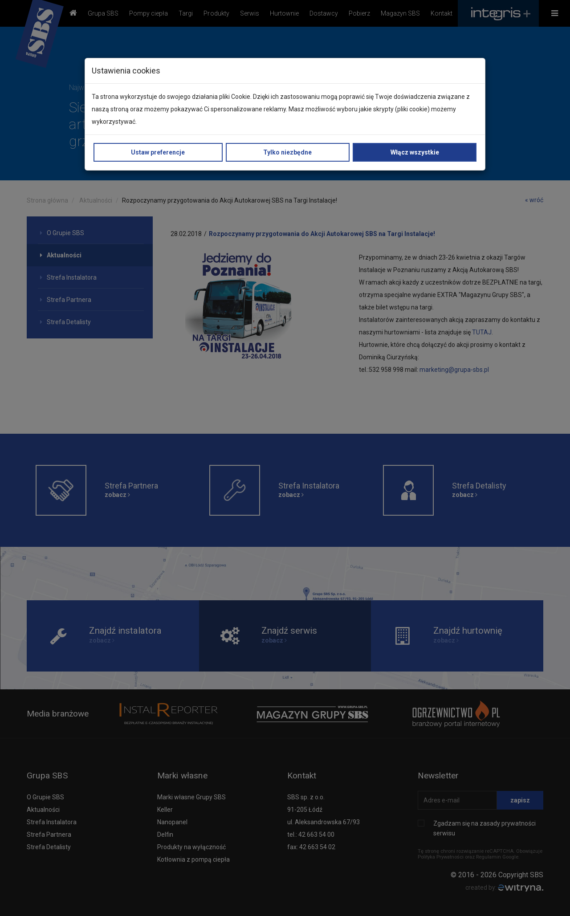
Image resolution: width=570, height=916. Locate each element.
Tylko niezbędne (287, 152)
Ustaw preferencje (158, 152)
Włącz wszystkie (415, 152)
